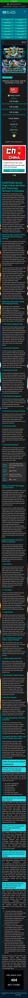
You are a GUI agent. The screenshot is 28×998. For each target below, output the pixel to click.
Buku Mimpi (7, 34)
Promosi (20, 22)
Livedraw (20, 19)
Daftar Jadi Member (7, 6)
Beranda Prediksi (7, 77)
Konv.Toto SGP (20, 31)
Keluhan (7, 37)
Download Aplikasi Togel (14, 4)
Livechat (22, 6)
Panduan (21, 37)
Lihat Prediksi (14, 170)
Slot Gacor (7, 28)
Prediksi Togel (7, 22)
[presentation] (13, 175)
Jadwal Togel (7, 25)
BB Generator (20, 28)
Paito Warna (7, 31)
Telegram (16, 6)
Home (7, 19)
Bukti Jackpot (20, 34)
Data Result (20, 25)
